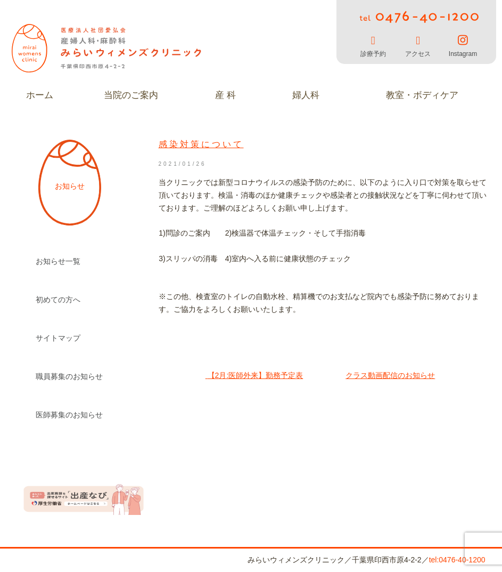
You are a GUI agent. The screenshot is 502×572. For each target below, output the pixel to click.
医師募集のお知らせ (69, 414)
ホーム (39, 95)
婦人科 (305, 95)
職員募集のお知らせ (69, 376)
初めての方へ (58, 299)
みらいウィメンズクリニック (107, 48)
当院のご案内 (131, 95)
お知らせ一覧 (58, 261)
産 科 (225, 95)
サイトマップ (58, 338)
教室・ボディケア (422, 95)
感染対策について (201, 144)
